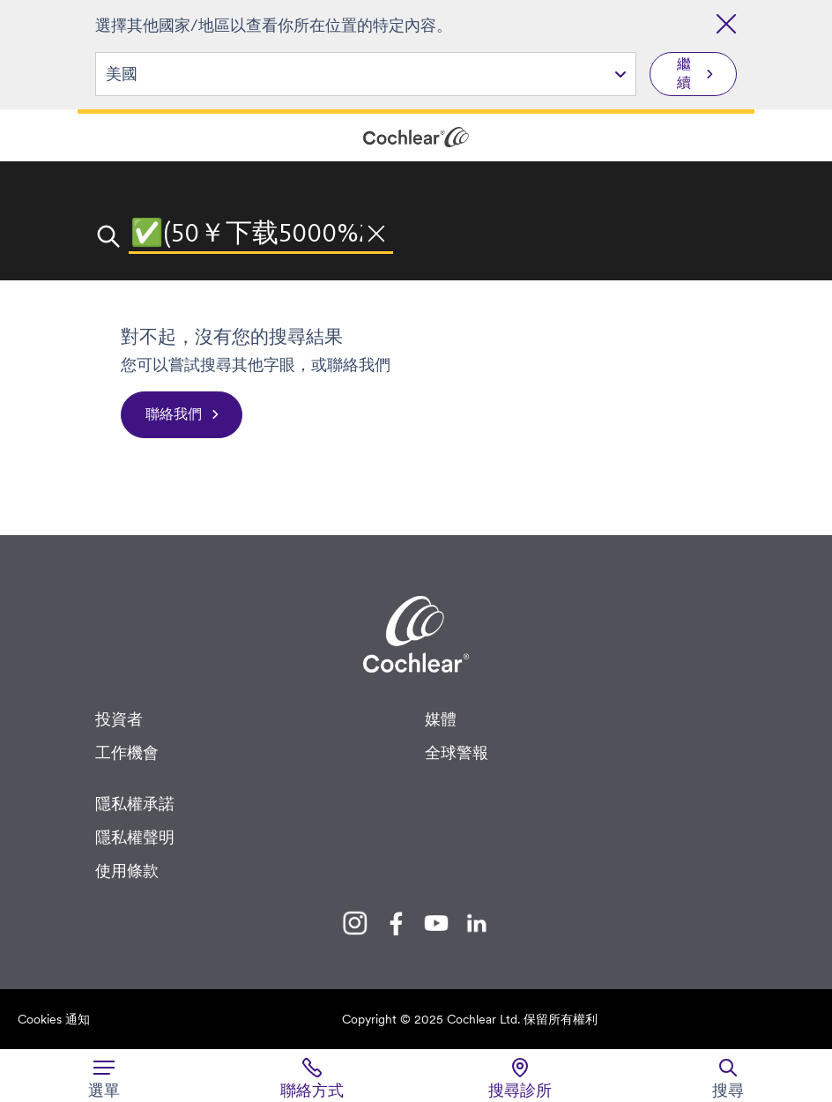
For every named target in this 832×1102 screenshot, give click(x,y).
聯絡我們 (173, 414)
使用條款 (127, 870)
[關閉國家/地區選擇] (726, 23)
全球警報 (456, 752)
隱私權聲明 (135, 837)
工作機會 (127, 752)
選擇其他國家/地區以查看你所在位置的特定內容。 (273, 25)
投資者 (119, 719)
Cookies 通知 (54, 1019)
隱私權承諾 (135, 803)
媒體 (441, 719)
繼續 (684, 73)
